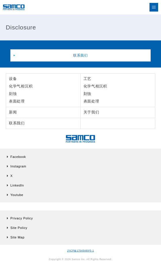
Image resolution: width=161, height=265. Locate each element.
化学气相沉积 (21, 86)
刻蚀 (13, 94)
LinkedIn (17, 185)
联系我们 (80, 55)
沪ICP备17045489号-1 (80, 250)
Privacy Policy (21, 218)
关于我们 (91, 112)
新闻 (13, 112)
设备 (13, 78)
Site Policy (18, 227)
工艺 (87, 78)
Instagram (18, 166)
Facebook (18, 156)
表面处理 (17, 101)
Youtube (16, 195)
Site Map (17, 237)
